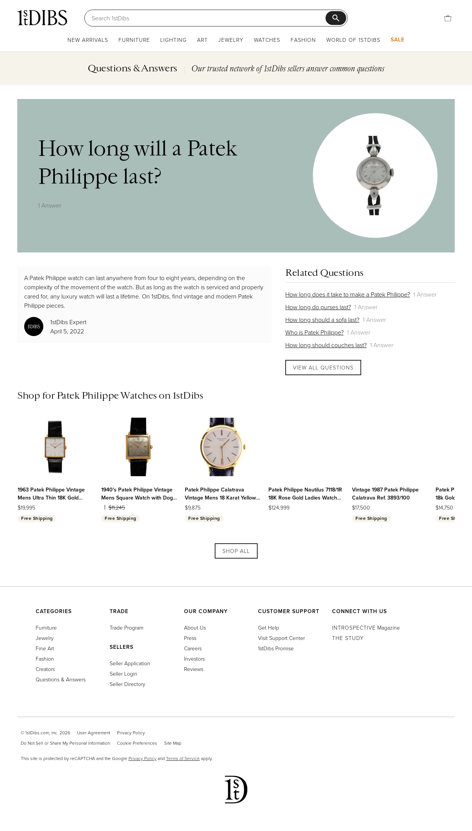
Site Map (172, 743)
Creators (45, 669)
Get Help (268, 627)
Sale (398, 39)
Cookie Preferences (137, 743)
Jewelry (230, 39)
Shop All (236, 550)
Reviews (193, 669)
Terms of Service (183, 758)
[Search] (209, 18)
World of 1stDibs (353, 39)
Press (190, 637)
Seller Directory (127, 684)
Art (202, 39)
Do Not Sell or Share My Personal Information (65, 743)
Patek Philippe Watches (107, 395)
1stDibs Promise (276, 648)
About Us (195, 627)
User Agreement (93, 732)
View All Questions (323, 367)
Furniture (134, 39)
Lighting (173, 39)
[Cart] (447, 18)
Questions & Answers (61, 679)
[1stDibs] (42, 17)
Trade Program (126, 627)
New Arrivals (87, 39)
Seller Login (123, 673)
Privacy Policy (131, 732)
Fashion (303, 39)
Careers (193, 648)
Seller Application (130, 663)
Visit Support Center (281, 637)
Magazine (366, 627)
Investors (194, 658)
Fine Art (45, 648)
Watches (267, 39)
